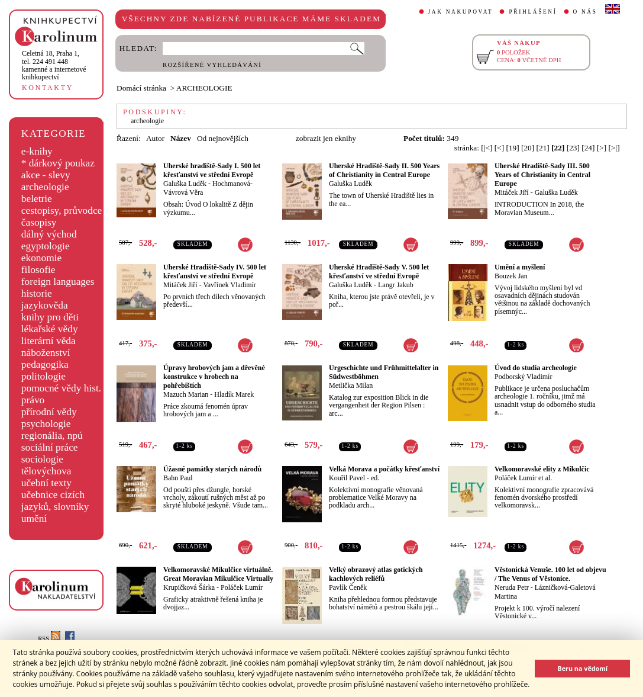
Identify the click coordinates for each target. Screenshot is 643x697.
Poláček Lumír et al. (523, 478)
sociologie (42, 459)
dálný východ (49, 234)
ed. (375, 478)
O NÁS (585, 12)
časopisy (39, 222)
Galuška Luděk (184, 183)
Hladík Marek (234, 394)
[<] (499, 147)
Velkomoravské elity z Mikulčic (542, 469)
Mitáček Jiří (512, 192)
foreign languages (58, 281)
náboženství (45, 352)
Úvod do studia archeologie (536, 368)
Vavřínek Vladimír (229, 285)
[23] (573, 147)
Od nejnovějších (222, 138)
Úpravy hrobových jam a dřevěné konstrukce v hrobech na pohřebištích (214, 377)
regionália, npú (52, 435)
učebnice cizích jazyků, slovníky (55, 500)
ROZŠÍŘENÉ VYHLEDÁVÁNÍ (212, 65)
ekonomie (41, 258)
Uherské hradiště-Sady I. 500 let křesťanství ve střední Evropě (211, 170)
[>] (601, 147)
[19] (512, 147)
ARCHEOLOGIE (204, 87)
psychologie (46, 423)
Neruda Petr (512, 587)
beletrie (36, 198)
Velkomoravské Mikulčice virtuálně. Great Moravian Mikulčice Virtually (218, 574)
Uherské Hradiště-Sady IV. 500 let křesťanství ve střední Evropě (214, 271)
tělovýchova (46, 471)
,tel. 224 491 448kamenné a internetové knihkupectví (54, 65)
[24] (587, 147)
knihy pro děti (50, 317)
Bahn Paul (178, 478)
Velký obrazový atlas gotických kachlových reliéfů (376, 574)
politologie (43, 376)
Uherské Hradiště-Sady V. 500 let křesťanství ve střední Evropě (379, 271)
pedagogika (45, 364)
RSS (49, 638)
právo (32, 400)
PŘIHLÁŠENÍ (533, 12)
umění (34, 518)
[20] (527, 147)
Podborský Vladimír (523, 376)
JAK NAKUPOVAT (460, 12)
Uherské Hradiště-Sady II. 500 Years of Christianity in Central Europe (384, 170)
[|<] (486, 147)
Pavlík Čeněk (348, 587)
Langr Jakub (395, 285)
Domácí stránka (141, 87)
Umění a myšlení (520, 267)
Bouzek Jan (511, 276)
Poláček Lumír (242, 587)
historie (36, 293)
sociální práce (49, 447)
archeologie (45, 186)
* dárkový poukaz (58, 163)
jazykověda (44, 305)
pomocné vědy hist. (61, 388)
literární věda (48, 340)
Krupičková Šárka (189, 587)
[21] (543, 147)
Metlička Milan (351, 385)
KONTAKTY (47, 87)
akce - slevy (45, 175)
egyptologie (45, 246)
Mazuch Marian (185, 394)
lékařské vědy (49, 329)
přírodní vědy (49, 411)
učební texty (46, 483)
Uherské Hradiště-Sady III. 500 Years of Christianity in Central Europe (542, 175)
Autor (155, 138)
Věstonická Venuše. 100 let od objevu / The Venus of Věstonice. (550, 574)
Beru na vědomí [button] (582, 668)
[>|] (614, 147)
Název (180, 138)
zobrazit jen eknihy (326, 138)
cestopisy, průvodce (61, 210)
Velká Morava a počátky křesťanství (384, 469)
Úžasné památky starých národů (212, 469)
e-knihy (37, 151)
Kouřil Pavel (347, 478)
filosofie (38, 269)
